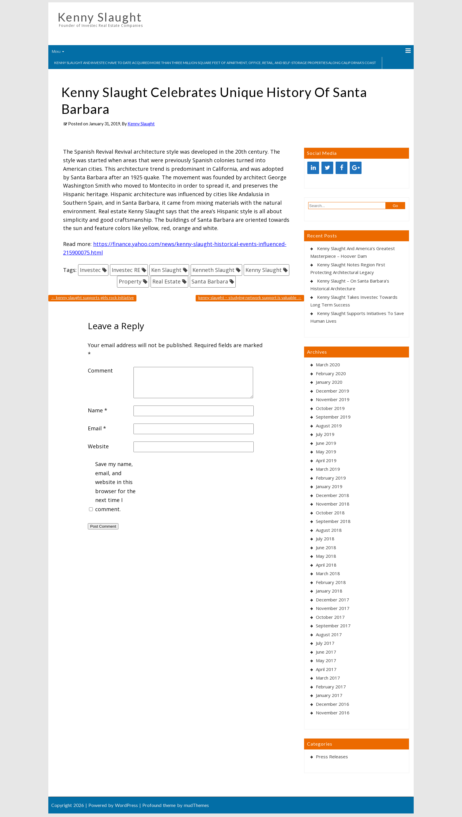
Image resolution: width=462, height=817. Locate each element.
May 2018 (326, 556)
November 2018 (332, 504)
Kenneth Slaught (213, 269)
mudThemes (196, 805)
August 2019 (329, 426)
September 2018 (333, 521)
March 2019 (328, 469)
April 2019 (326, 460)
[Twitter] (327, 168)
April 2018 (326, 565)
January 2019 (329, 486)
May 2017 (326, 660)
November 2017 (332, 608)
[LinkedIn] (313, 168)
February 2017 (331, 687)
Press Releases (332, 756)
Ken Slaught (166, 269)
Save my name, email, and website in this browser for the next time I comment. (115, 486)
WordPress (126, 805)
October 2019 (330, 408)
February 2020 (331, 373)
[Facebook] (341, 168)
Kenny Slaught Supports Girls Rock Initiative (92, 297)
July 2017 (325, 643)
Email (97, 428)
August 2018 (329, 530)
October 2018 (330, 513)
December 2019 (332, 391)
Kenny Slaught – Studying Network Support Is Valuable (249, 297)
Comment (100, 370)
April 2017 (326, 669)
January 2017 (329, 695)
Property (130, 281)
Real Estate (166, 281)
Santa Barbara (210, 281)
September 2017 (333, 626)
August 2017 (329, 634)
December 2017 (332, 600)
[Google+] (356, 168)
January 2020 (329, 382)
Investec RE (126, 269)
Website (98, 446)
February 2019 (331, 478)
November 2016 (332, 713)
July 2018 (325, 539)
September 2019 (333, 417)
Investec (90, 269)
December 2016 (332, 704)
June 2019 (326, 443)
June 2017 (326, 652)
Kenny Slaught (99, 17)
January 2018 (329, 591)
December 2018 (332, 495)
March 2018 (328, 573)
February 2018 (331, 582)
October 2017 (330, 617)
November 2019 (332, 399)
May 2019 (326, 452)
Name (97, 410)
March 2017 (328, 678)
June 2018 (326, 547)
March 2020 (328, 365)
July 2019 (325, 434)
